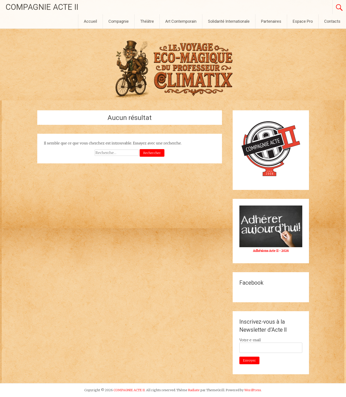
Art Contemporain (181, 21)
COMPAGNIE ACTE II (42, 7)
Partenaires (271, 21)
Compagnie (118, 21)
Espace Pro (303, 21)
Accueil (90, 21)
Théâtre (147, 21)
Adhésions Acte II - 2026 (271, 251)
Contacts (332, 21)
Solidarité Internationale (229, 21)
